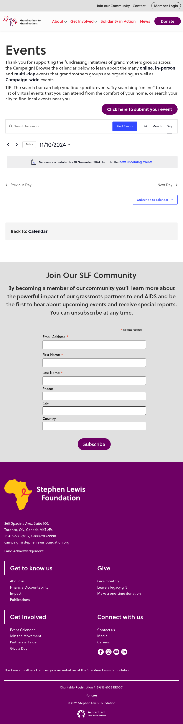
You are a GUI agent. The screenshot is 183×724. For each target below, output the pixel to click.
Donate (167, 21)
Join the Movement (25, 635)
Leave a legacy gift (112, 587)
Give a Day (18, 648)
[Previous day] (8, 144)
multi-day (24, 73)
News (145, 21)
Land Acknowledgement (24, 551)
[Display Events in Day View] (169, 126)
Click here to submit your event (139, 109)
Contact (139, 5)
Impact (15, 593)
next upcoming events (135, 162)
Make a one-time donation (119, 593)
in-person (165, 68)
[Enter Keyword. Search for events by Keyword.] (59, 126)
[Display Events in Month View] (157, 126)
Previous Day (18, 184)
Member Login (166, 5)
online (146, 68)
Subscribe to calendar (152, 200)
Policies (91, 695)
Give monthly (108, 581)
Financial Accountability (29, 587)
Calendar (37, 231)
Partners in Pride (23, 642)
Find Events (125, 126)
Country (49, 418)
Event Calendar (22, 629)
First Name (53, 354)
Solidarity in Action (118, 21)
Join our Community (113, 5)
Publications (20, 599)
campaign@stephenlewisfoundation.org (36, 542)
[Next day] (16, 144)
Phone (48, 388)
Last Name (53, 372)
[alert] (92, 162)
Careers (103, 642)
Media (102, 635)
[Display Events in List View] (144, 126)
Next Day (168, 184)
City (46, 403)
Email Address (56, 336)
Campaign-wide (22, 79)
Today (29, 144)
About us (17, 581)
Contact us (106, 629)
